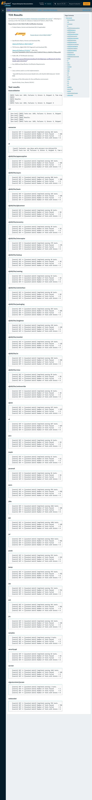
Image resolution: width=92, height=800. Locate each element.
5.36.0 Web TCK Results (70, 10)
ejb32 (33, 63)
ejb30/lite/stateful (37, 54)
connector (34, 28)
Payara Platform (6, 16)
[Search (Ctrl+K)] (60, 3)
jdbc (33, 75)
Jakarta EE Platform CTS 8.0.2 (41, 137)
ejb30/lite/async (36, 34)
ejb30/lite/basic (36, 36)
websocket (35, 99)
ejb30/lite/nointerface (38, 48)
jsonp (33, 83)
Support (86, 4)
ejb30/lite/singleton (37, 52)
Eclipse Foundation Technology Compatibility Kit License (56, 104)
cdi (33, 26)
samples (34, 91)
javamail (34, 71)
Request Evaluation (74, 4)
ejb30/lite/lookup (36, 44)
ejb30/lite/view (36, 59)
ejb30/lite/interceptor (37, 42)
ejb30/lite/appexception (38, 32)
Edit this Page (87, 10)
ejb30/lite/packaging (37, 50)
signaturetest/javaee (37, 97)
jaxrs (33, 73)
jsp (33, 85)
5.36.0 (60, 10)
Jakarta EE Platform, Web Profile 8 (42, 130)
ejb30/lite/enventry (37, 40)
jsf (33, 79)
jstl (33, 87)
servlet (34, 95)
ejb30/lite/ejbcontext (37, 38)
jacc (33, 67)
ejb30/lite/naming (36, 46)
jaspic (33, 69)
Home (29, 10)
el (32, 65)
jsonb (33, 81)
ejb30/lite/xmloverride (38, 61)
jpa (33, 77)
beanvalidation (36, 24)
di (32, 30)
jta (33, 89)
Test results (34, 22)
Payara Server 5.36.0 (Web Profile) (63, 120)
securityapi (35, 93)
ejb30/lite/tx (35, 57)
